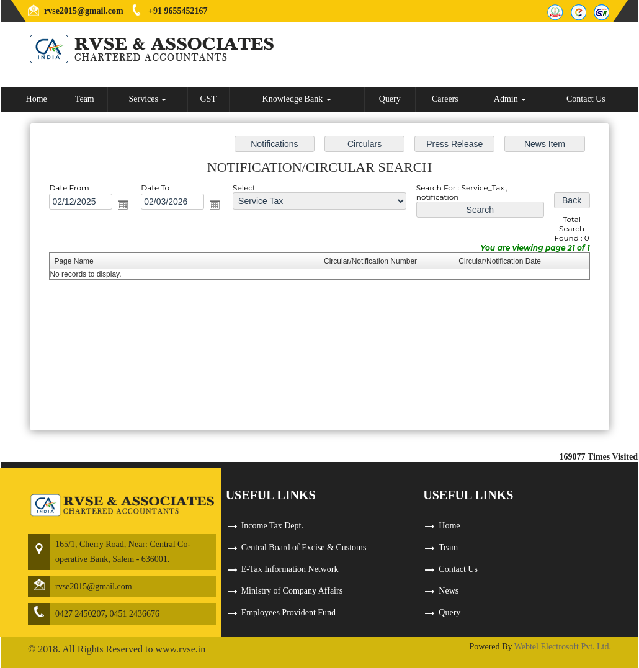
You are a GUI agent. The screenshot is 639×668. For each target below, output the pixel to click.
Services (147, 99)
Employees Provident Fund (288, 612)
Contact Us (585, 99)
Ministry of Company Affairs (291, 590)
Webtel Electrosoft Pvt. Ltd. (562, 646)
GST (208, 99)
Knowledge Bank (296, 99)
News (448, 590)
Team (84, 99)
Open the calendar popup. (123, 205)
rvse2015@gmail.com (83, 11)
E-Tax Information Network (290, 569)
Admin (510, 99)
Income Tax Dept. (272, 525)
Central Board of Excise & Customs (304, 547)
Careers (445, 99)
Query (390, 99)
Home (36, 99)
